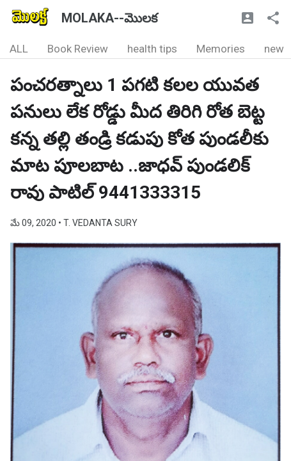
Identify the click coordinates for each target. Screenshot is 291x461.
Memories (220, 48)
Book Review (77, 48)
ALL (19, 48)
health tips (152, 48)
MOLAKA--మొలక (109, 18)
